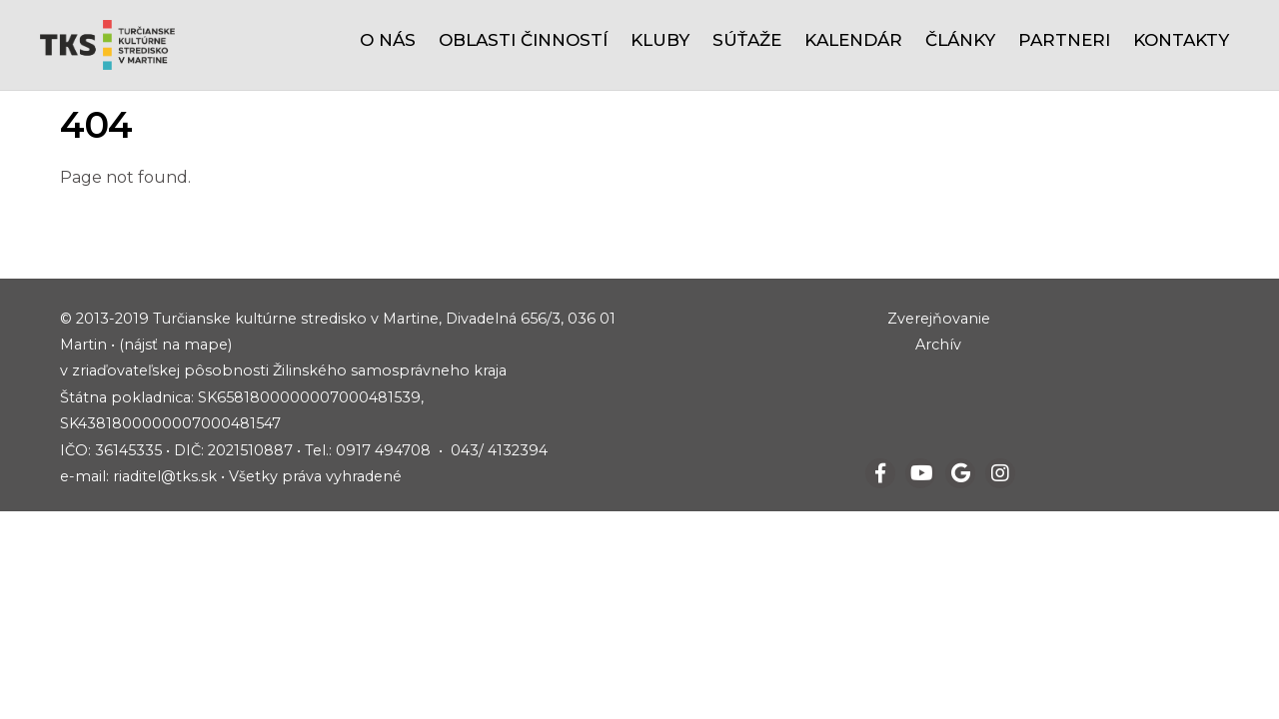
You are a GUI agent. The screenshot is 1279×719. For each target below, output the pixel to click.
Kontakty (1181, 40)
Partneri (1064, 40)
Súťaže (746, 40)
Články (960, 40)
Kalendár (853, 40)
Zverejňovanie (938, 319)
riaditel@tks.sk (165, 476)
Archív (938, 345)
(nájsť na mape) (175, 345)
